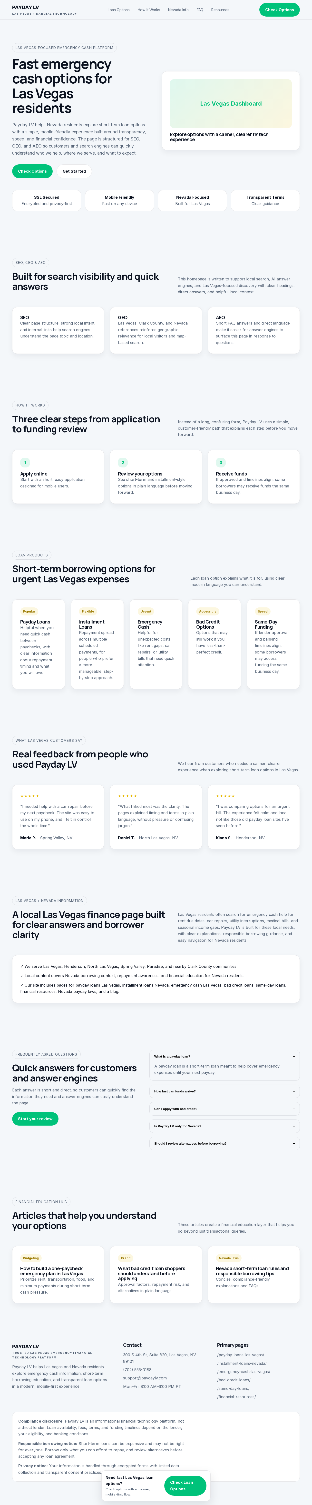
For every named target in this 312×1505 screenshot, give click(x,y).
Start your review (35, 1118)
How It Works (148, 10)
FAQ (199, 10)
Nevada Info (178, 10)
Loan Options (118, 10)
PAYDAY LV (44, 10)
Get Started (74, 171)
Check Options (279, 9)
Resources (220, 10)
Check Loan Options (181, 1485)
